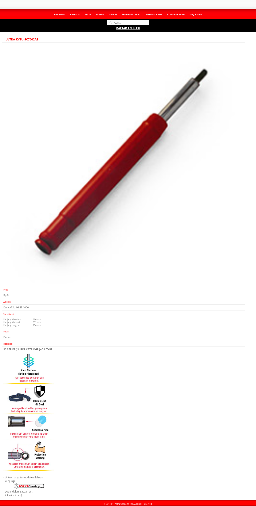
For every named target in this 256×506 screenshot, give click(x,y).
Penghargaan (130, 14)
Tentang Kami (153, 14)
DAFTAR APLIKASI (128, 28)
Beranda (59, 14)
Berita (100, 14)
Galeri (113, 14)
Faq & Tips (195, 14)
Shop (88, 14)
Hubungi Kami (176, 14)
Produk (75, 14)
